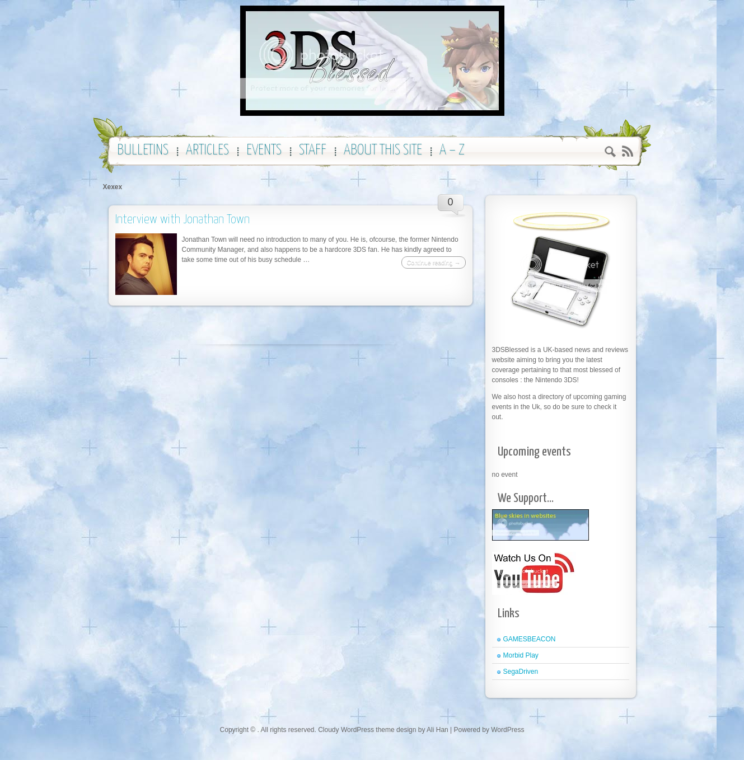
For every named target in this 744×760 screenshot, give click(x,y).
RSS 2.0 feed (627, 151)
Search (610, 153)
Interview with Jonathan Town (182, 219)
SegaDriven (521, 671)
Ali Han (437, 730)
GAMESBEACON (529, 639)
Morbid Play (521, 655)
